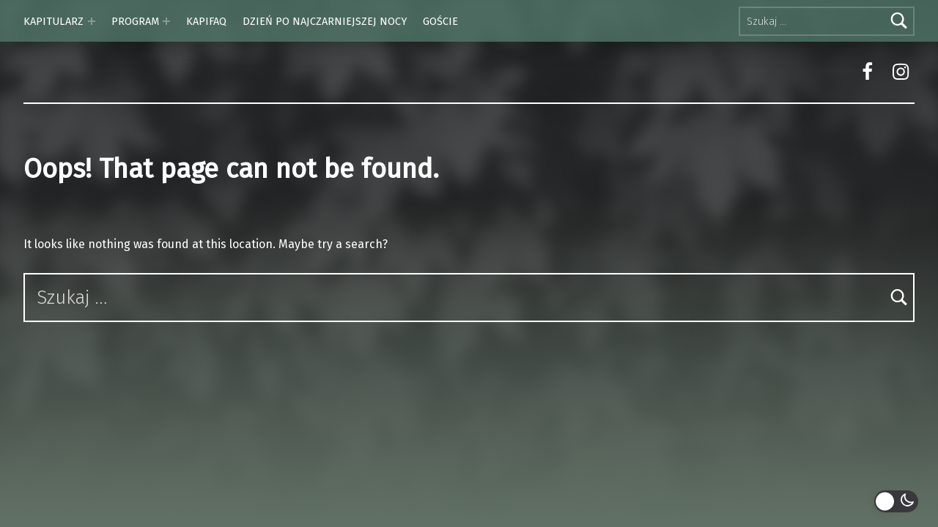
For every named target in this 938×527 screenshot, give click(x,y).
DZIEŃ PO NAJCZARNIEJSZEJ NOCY (325, 21)
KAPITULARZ (53, 21)
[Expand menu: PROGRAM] (166, 21)
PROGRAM (135, 21)
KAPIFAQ (206, 21)
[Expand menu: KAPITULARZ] (91, 21)
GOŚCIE (440, 21)
